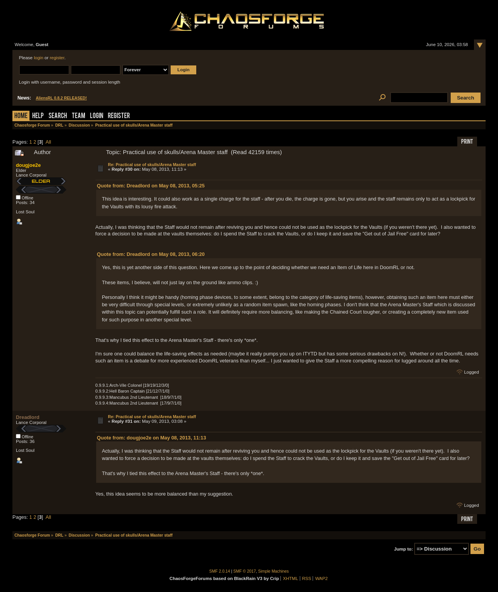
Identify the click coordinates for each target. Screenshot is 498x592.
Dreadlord (27, 417)
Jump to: (403, 549)
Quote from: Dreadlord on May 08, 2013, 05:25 (151, 186)
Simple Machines (273, 571)
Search (57, 116)
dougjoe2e (28, 165)
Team (78, 116)
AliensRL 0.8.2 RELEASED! (61, 98)
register (57, 57)
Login (96, 116)
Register (119, 116)
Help (38, 116)
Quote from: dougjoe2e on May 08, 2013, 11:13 (151, 438)
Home (21, 116)
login (38, 57)
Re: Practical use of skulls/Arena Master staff (152, 164)
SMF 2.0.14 (219, 571)
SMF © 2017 (244, 571)
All (48, 142)
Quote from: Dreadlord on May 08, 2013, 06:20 (151, 254)
